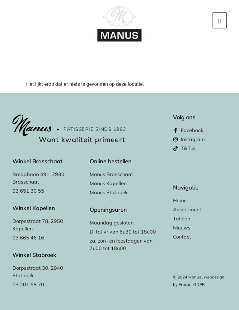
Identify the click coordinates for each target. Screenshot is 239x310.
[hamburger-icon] (220, 20)
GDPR (199, 284)
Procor (184, 284)
